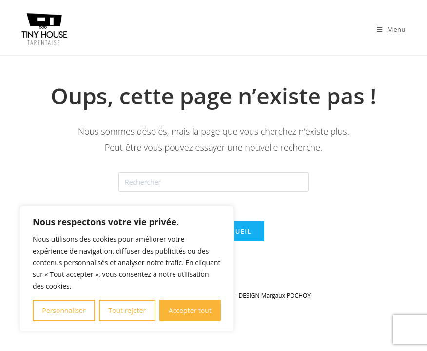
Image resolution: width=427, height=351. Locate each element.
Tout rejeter (127, 310)
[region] (126, 269)
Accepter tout (190, 310)
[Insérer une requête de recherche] (213, 182)
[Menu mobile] (391, 29)
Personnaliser (63, 310)
